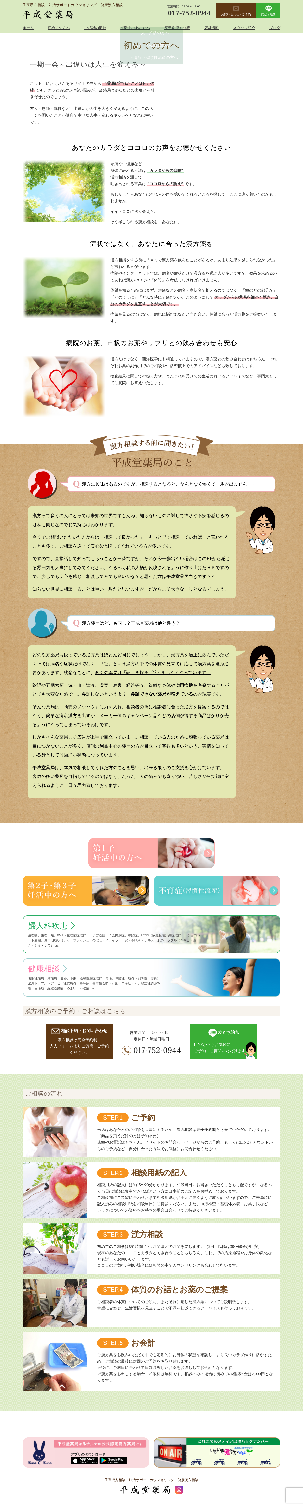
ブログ (274, 28)
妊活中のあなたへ (135, 28)
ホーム (28, 28)
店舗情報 (211, 28)
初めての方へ (59, 28)
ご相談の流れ (95, 28)
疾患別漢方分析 (177, 28)
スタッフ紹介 (244, 28)
